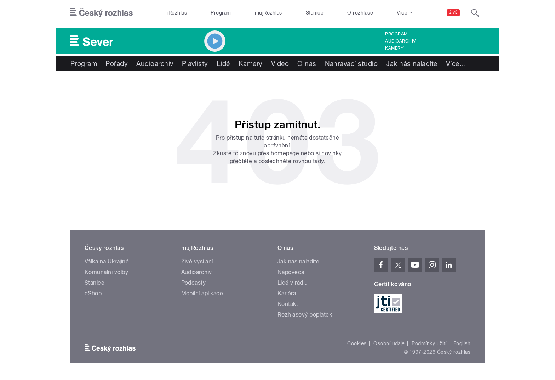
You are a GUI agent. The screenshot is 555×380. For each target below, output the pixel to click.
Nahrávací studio (351, 63)
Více (456, 63)
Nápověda (291, 272)
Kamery (394, 48)
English (461, 343)
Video (280, 63)
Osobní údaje (389, 343)
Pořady (116, 63)
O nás (306, 63)
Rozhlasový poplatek (305, 314)
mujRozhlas (268, 13)
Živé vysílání (197, 261)
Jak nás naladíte (411, 63)
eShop (93, 293)
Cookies (356, 343)
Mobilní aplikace (202, 293)
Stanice (315, 13)
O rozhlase (360, 13)
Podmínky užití (429, 343)
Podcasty (193, 282)
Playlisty (195, 63)
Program (221, 13)
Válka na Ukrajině (107, 261)
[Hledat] (475, 13)
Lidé (223, 63)
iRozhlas (177, 13)
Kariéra (287, 293)
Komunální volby (106, 272)
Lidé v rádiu (293, 282)
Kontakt (288, 304)
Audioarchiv (400, 41)
